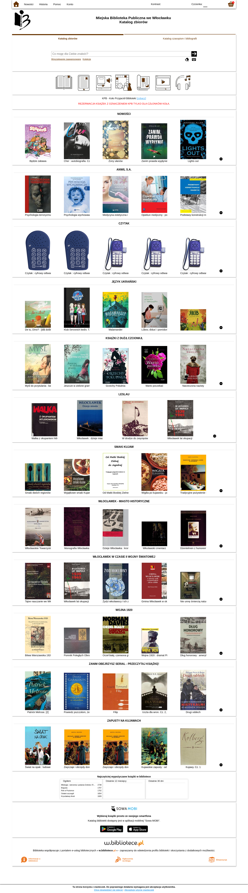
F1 (211, 3)
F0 (205, 3)
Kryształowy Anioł (68, 796)
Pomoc (57, 4)
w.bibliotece (107, 850)
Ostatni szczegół (67, 793)
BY (185, 3)
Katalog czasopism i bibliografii (180, 38)
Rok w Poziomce (67, 791)
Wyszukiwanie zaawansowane (66, 59)
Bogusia (64, 788)
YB (178, 3)
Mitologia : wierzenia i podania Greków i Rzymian (80, 785)
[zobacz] (141, 98)
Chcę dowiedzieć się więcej (108, 890)
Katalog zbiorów (67, 38)
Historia (43, 4)
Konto (70, 4)
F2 (219, 3)
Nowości (28, 4)
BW (171, 3)
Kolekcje (87, 59)
